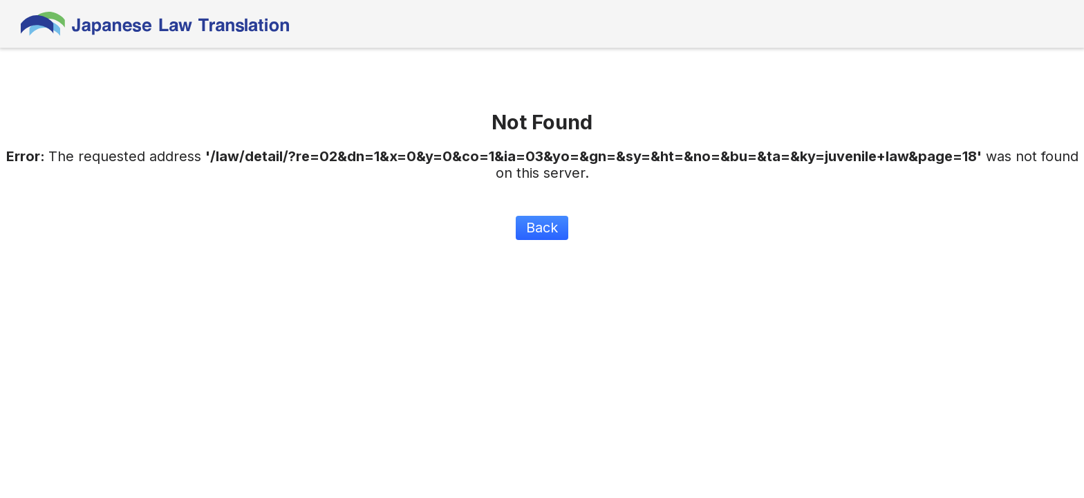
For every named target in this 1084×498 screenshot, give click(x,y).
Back (542, 227)
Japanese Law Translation (155, 24)
